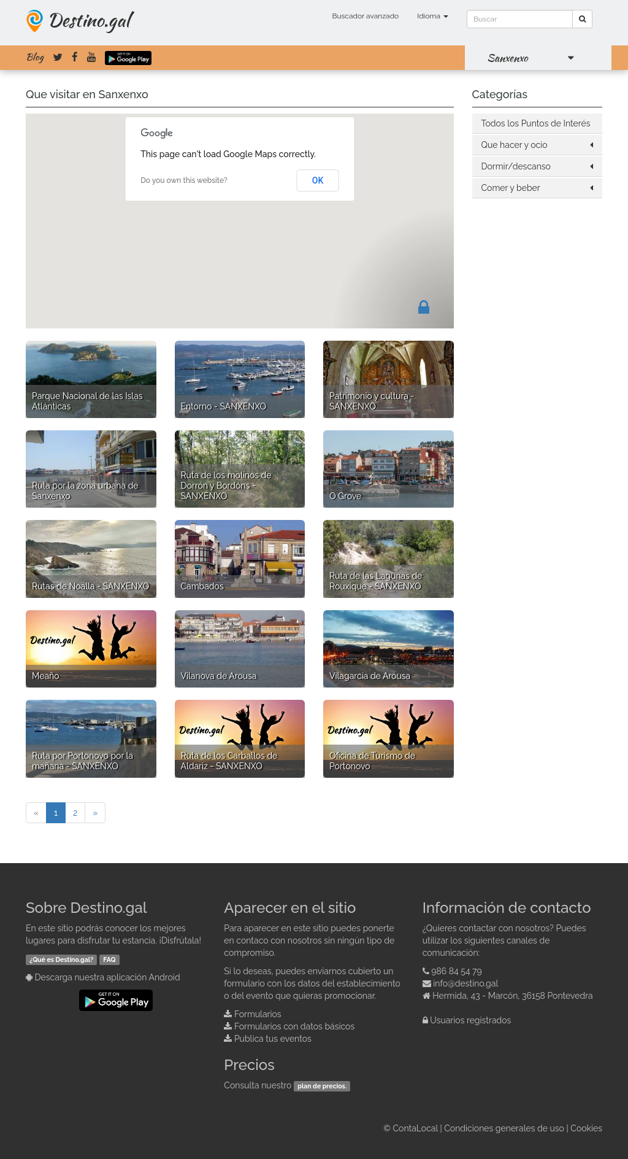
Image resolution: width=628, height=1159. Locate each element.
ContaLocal (414, 1128)
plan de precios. (322, 1086)
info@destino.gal (465, 983)
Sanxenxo (507, 57)
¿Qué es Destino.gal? (61, 959)
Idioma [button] (432, 16)
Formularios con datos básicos (294, 1026)
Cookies (586, 1128)
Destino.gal (88, 19)
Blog (35, 57)
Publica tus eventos (273, 1039)
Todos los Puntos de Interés (536, 123)
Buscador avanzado (365, 16)
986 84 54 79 (456, 971)
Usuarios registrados (470, 1020)
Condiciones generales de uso (504, 1128)
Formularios (257, 1014)
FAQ (109, 959)
